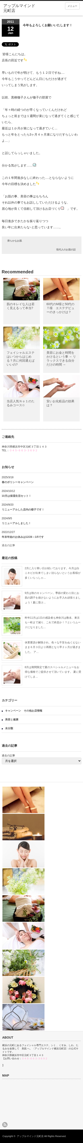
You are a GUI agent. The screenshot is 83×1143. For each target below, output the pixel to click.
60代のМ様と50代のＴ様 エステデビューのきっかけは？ (60, 308)
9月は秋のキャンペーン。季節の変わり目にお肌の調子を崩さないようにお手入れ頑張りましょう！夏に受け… (53, 597)
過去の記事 (8, 545)
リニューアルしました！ (16, 523)
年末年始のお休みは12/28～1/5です (23, 536)
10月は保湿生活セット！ (16, 495)
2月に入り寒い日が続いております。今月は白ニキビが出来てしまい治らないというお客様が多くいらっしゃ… (53, 573)
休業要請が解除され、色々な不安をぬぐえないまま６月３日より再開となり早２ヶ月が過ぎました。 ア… (53, 647)
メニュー (72, 6)
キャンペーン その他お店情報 (23, 710)
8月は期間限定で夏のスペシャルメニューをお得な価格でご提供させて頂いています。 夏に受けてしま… (53, 672)
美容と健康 (11, 719)
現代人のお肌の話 (66, 249)
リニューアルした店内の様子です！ (23, 509)
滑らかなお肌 (14, 240)
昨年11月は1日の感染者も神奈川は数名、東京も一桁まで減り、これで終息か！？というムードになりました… (53, 622)
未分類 (9, 728)
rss (5, 1124)
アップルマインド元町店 (30, 1136)
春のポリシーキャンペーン (19, 482)
